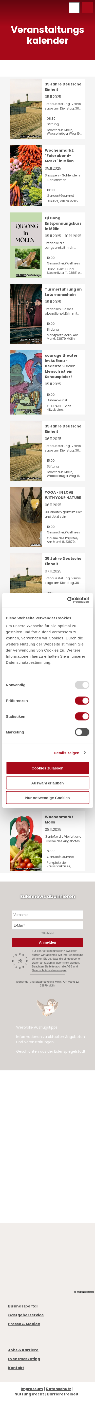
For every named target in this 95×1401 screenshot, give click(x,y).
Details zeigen (66, 752)
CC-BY (23, 136)
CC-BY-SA (21, 276)
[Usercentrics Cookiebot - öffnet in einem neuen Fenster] (67, 600)
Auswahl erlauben (47, 783)
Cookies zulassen (48, 768)
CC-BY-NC (27, 204)
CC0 (22, 339)
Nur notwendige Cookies (47, 798)
